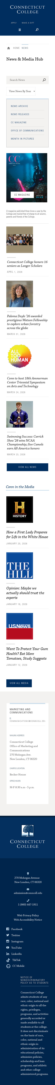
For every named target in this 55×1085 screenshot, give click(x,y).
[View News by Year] (21, 91)
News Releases (20, 114)
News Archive (19, 106)
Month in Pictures (22, 139)
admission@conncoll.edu (28, 893)
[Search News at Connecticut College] (27, 80)
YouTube (16, 947)
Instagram (17, 941)
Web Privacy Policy (28, 915)
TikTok (16, 960)
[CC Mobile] (15, 966)
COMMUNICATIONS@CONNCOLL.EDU (27, 720)
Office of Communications (27, 131)
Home (9, 48)
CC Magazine (19, 122)
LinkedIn (16, 954)
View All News (27, 467)
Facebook (16, 929)
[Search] (37, 30)
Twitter (15, 935)
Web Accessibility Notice (28, 920)
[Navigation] (25, 30)
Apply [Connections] (14, 23)
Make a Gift (28, 23)
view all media (19, 683)
